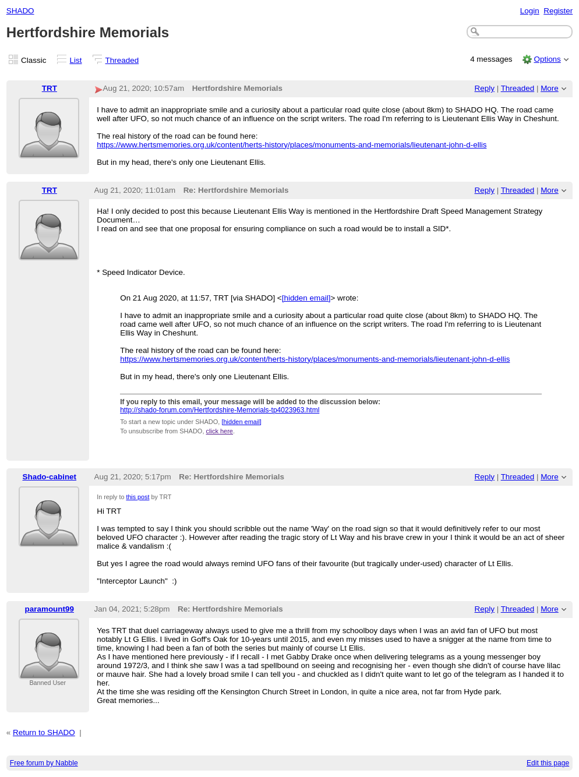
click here (219, 431)
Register (558, 10)
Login (529, 10)
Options (547, 59)
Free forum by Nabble (44, 763)
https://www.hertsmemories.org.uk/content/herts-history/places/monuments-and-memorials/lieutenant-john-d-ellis (291, 144)
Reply (485, 88)
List (76, 60)
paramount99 (49, 609)
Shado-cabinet (49, 476)
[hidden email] (306, 298)
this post (137, 496)
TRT (49, 88)
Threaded (122, 60)
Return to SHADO (44, 732)
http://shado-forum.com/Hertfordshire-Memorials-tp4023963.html (219, 410)
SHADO (20, 10)
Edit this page (548, 763)
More (550, 88)
